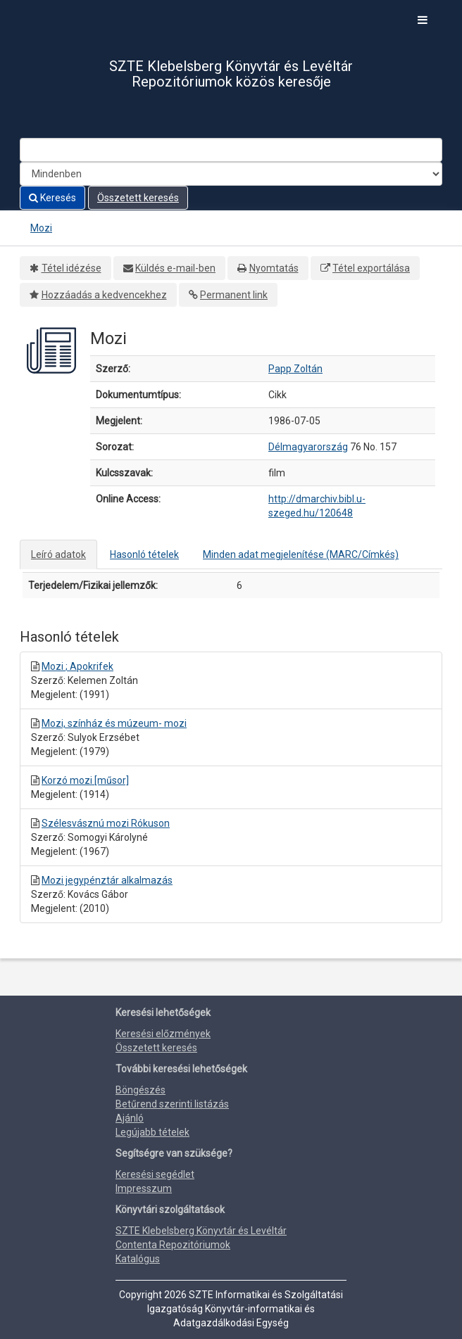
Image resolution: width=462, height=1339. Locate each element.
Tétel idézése (71, 268)
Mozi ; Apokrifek (77, 666)
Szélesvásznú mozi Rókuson (106, 823)
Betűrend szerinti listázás (172, 1104)
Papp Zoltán (295, 368)
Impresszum (144, 1188)
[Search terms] (231, 150)
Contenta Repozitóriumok (173, 1244)
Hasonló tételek (144, 554)
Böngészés (141, 1090)
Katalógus (138, 1258)
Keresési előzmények (163, 1033)
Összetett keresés (138, 197)
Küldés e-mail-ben (175, 268)
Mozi (41, 228)
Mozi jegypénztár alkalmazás (107, 880)
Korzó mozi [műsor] (85, 780)
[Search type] (231, 174)
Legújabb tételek (152, 1132)
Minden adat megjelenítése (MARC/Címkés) (301, 554)
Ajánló (130, 1118)
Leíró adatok (58, 554)
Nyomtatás (274, 268)
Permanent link (234, 294)
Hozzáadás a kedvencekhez (104, 294)
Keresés (52, 197)
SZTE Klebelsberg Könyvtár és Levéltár (201, 1230)
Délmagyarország (308, 446)
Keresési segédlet (155, 1174)
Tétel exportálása (371, 268)
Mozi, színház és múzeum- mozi (114, 723)
